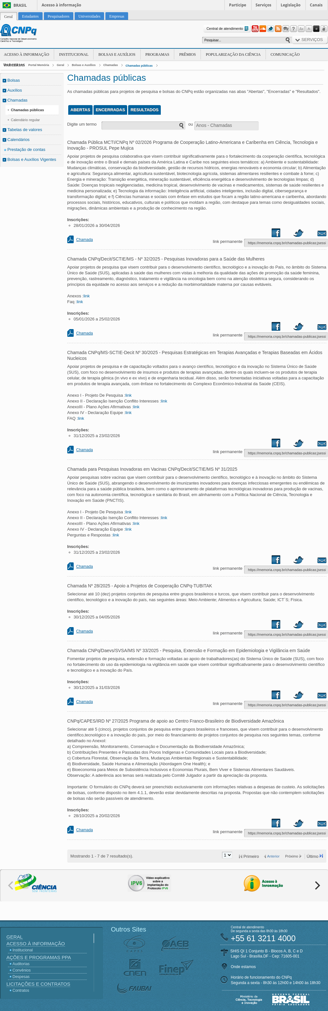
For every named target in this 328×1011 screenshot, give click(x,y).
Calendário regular (25, 120)
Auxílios (14, 90)
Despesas (20, 976)
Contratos (20, 990)
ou (190, 124)
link (86, 296)
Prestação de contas (26, 149)
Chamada (84, 239)
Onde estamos (243, 967)
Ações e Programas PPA (38, 957)
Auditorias (20, 964)
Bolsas (13, 80)
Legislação (290, 5)
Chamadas (110, 65)
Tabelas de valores (24, 129)
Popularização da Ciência (233, 54)
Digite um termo (82, 124)
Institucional (73, 54)
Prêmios (187, 54)
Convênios (21, 970)
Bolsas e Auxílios (116, 54)
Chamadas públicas (139, 65)
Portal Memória (38, 65)
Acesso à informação (61, 5)
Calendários (18, 139)
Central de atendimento (228, 28)
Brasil (20, 5)
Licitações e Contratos (38, 984)
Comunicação (285, 54)
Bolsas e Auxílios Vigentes (31, 159)
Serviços (263, 5)
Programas (157, 54)
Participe (237, 5)
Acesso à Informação (26, 54)
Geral (60, 65)
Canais (316, 5)
